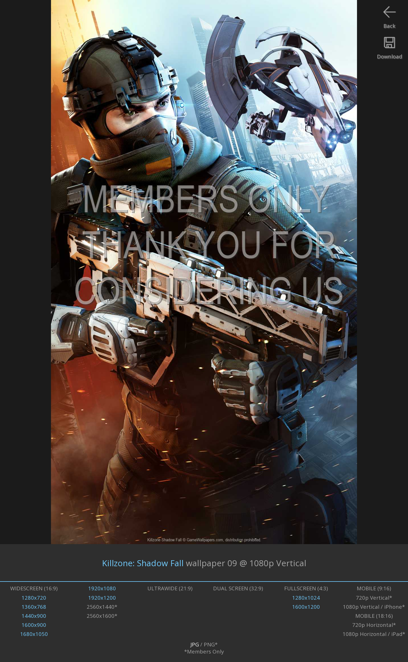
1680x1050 (34, 633)
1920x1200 (102, 597)
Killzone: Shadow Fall (143, 562)
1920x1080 (102, 588)
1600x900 (34, 624)
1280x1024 (306, 597)
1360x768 (34, 606)
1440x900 (34, 615)
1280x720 (34, 597)
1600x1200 (306, 606)
